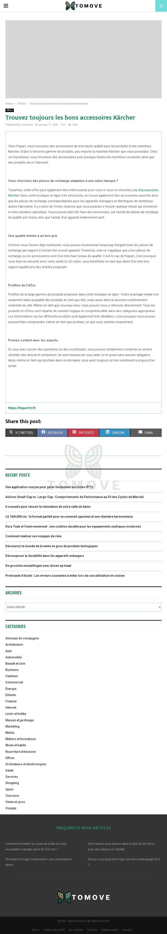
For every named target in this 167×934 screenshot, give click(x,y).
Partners (92, 929)
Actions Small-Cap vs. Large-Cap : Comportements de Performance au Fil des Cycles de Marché (74, 497)
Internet (10, 707)
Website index (109, 929)
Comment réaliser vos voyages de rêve (33, 536)
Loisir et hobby (15, 713)
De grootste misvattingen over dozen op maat (38, 565)
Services (11, 776)
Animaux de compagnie (22, 638)
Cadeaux (11, 676)
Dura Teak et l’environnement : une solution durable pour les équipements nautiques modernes (73, 526)
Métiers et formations (20, 739)
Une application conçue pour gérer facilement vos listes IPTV (49, 487)
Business (12, 670)
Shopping (12, 783)
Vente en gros (15, 802)
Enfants (10, 695)
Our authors (76, 929)
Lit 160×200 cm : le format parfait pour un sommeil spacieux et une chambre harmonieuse (69, 516)
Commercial (14, 682)
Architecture (14, 644)
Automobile (13, 657)
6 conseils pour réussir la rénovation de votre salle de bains (48, 506)
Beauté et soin (15, 663)
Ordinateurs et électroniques (25, 764)
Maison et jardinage (19, 720)
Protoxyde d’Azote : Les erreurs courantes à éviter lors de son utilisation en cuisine (65, 575)
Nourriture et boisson (20, 751)
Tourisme (12, 795)
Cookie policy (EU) (54, 929)
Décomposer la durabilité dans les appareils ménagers (44, 556)
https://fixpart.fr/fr (22, 408)
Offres (9, 110)
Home (35, 929)
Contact (127, 929)
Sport (9, 789)
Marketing (12, 726)
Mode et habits (15, 745)
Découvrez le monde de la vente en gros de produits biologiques (51, 546)
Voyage (10, 808)
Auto (8, 651)
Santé (9, 770)
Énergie (10, 688)
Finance (11, 701)
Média (9, 732)
